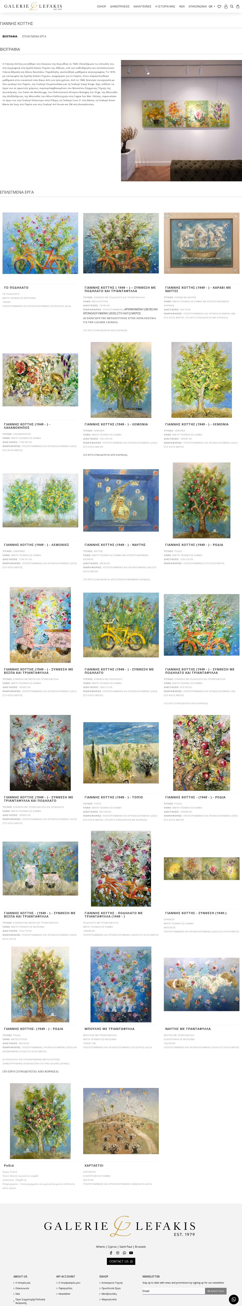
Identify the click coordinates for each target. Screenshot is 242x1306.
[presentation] (166, 1297)
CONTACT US (119, 1257)
